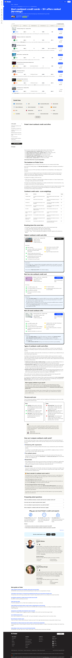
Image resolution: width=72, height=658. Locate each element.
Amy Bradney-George (42, 566)
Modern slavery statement (41, 650)
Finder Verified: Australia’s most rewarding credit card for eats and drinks (25, 589)
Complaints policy (34, 650)
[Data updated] (60, 23)
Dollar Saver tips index (15, 601)
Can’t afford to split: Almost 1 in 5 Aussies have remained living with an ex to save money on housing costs (31, 593)
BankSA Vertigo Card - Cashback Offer (34, 153)
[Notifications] (61, 1)
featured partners (20, 6)
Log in (65, 1)
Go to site (60, 37)
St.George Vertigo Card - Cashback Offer (34, 151)
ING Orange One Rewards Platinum (39, 387)
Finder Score (28, 164)
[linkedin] (39, 544)
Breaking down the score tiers (16, 132)
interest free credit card (51, 456)
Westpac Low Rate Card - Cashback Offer (35, 156)
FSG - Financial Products (46, 657)
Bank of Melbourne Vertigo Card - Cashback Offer (36, 152)
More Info (60, 33)
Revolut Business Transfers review (17, 618)
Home (12, 4)
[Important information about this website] (34, 6)
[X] (57, 647)
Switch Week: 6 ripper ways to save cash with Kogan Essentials (23, 628)
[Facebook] (57, 645)
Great (16, 40)
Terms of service (20, 650)
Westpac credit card (28, 379)
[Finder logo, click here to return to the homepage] (21, 1)
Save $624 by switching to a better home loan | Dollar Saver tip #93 (24, 597)
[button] (2, 2)
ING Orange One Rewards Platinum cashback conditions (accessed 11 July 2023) (40, 527)
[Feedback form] (44, 534)
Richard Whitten (41, 159)
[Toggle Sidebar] (3, 6)
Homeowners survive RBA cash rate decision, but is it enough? (23, 610)
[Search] (60, 1)
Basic (16, 74)
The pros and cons (14, 136)
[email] (37, 544)
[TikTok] (57, 640)
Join (69, 1)
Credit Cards (16, 4)
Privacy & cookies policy (27, 650)
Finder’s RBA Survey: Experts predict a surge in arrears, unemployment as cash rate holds (28, 605)
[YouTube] (57, 641)
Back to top (44, 530)
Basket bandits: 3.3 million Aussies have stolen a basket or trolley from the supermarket (27, 622)
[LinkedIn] (57, 643)
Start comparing (17, 143)
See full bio (43, 554)
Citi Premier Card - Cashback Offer (33, 155)
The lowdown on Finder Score (16, 128)
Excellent (16, 31)
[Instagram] (57, 638)
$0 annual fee (42, 456)
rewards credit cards (53, 370)
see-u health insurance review (16, 614)
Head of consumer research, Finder (35, 433)
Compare (61, 40)
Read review (59, 238)
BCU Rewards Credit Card (49, 385)
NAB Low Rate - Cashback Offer (33, 157)
